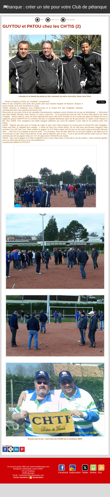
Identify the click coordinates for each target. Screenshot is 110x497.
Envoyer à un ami (50, 33)
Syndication (37, 491)
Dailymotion (74, 486)
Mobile (93, 486)
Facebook (63, 486)
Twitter (84, 486)
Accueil (32, 33)
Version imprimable (72, 33)
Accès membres (21, 491)
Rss (99, 486)
